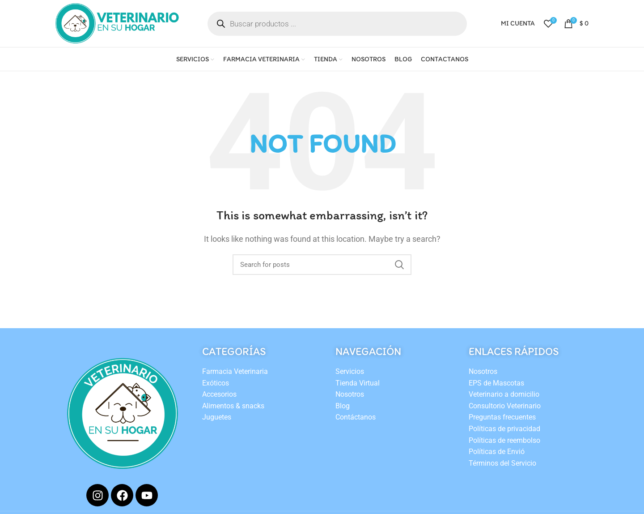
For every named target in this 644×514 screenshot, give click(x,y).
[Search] (322, 264)
